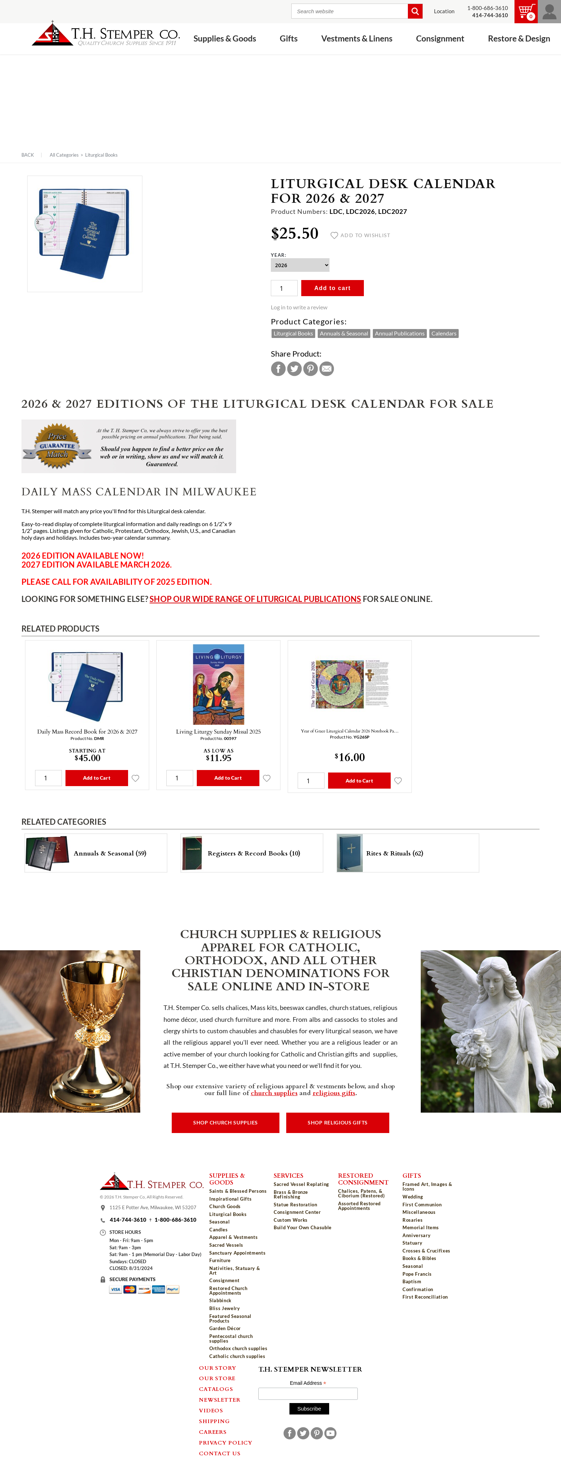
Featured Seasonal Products (230, 1318)
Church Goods (225, 1206)
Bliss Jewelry (224, 1308)
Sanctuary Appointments (237, 1252)
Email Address (308, 1383)
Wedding (413, 1196)
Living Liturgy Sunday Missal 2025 (218, 731)
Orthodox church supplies (238, 1348)
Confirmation (418, 1289)
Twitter (294, 368)
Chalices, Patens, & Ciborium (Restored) (361, 1193)
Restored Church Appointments (228, 1290)
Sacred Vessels (226, 1244)
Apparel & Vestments (233, 1237)
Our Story (217, 1368)
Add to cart (332, 288)
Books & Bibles (419, 1258)
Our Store (217, 1378)
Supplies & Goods (225, 38)
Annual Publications (400, 333)
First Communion (422, 1204)
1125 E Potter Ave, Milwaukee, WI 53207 (152, 1207)
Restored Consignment (363, 1178)
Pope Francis (417, 1273)
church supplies (274, 1092)
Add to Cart (97, 777)
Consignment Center (297, 1212)
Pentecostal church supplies (231, 1338)
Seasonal (219, 1221)
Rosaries (413, 1219)
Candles (218, 1229)
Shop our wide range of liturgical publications (255, 598)
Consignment (440, 38)
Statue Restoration (295, 1204)
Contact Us (220, 1453)
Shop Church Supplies (225, 1123)
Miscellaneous (419, 1212)
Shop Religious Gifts (338, 1123)
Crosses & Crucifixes (426, 1250)
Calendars (444, 333)
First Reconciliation (425, 1296)
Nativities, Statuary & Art (234, 1270)
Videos (211, 1410)
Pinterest (310, 368)
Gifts (289, 38)
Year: (279, 255)
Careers (212, 1432)
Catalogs (216, 1389)
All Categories (64, 154)
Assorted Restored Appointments (359, 1206)
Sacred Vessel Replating (301, 1184)
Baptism (412, 1281)
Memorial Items (421, 1227)
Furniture (220, 1260)
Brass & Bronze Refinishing (291, 1194)
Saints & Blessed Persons (238, 1190)
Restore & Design (519, 38)
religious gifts (334, 1092)
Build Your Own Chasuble (303, 1227)
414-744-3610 (128, 1220)
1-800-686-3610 (487, 8)
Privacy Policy (226, 1442)
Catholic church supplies (237, 1356)
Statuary (412, 1242)
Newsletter (219, 1399)
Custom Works (291, 1219)
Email (326, 368)
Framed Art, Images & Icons (427, 1186)
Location (444, 11)
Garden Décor (225, 1328)
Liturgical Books (101, 154)
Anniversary (416, 1235)
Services (288, 1175)
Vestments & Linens (356, 38)
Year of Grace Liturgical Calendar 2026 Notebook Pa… (350, 730)
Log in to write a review (299, 307)
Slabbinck (220, 1300)
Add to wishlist (360, 235)
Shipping (214, 1421)
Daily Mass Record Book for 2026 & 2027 (87, 731)
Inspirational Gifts (230, 1198)
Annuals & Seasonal (344, 333)
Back (27, 155)
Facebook (278, 368)
